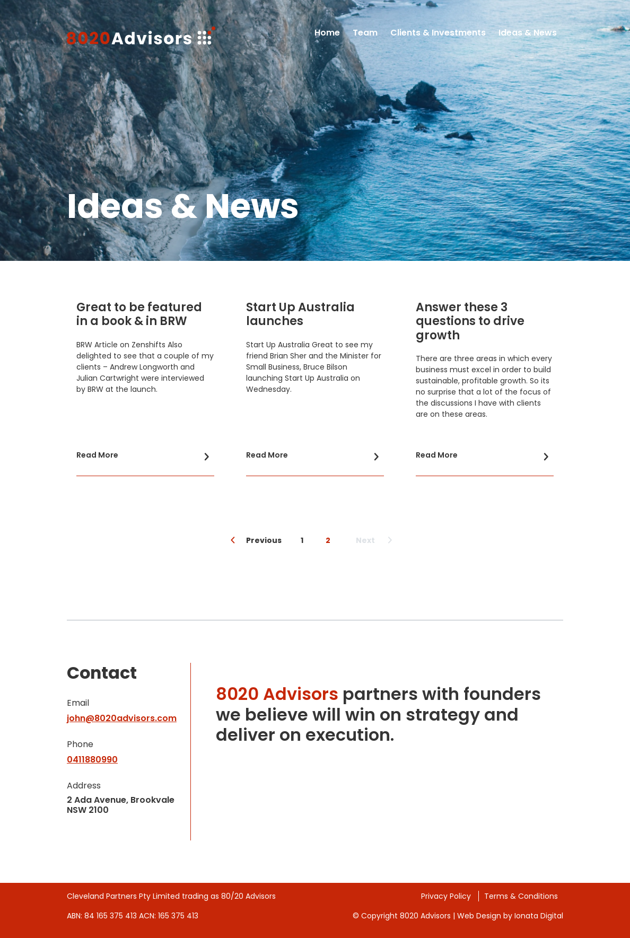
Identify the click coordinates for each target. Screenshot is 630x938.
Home (327, 33)
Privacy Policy (447, 896)
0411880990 (92, 759)
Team (365, 33)
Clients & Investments (438, 33)
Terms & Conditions (521, 896)
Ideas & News (527, 33)
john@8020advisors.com (122, 718)
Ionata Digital (538, 915)
